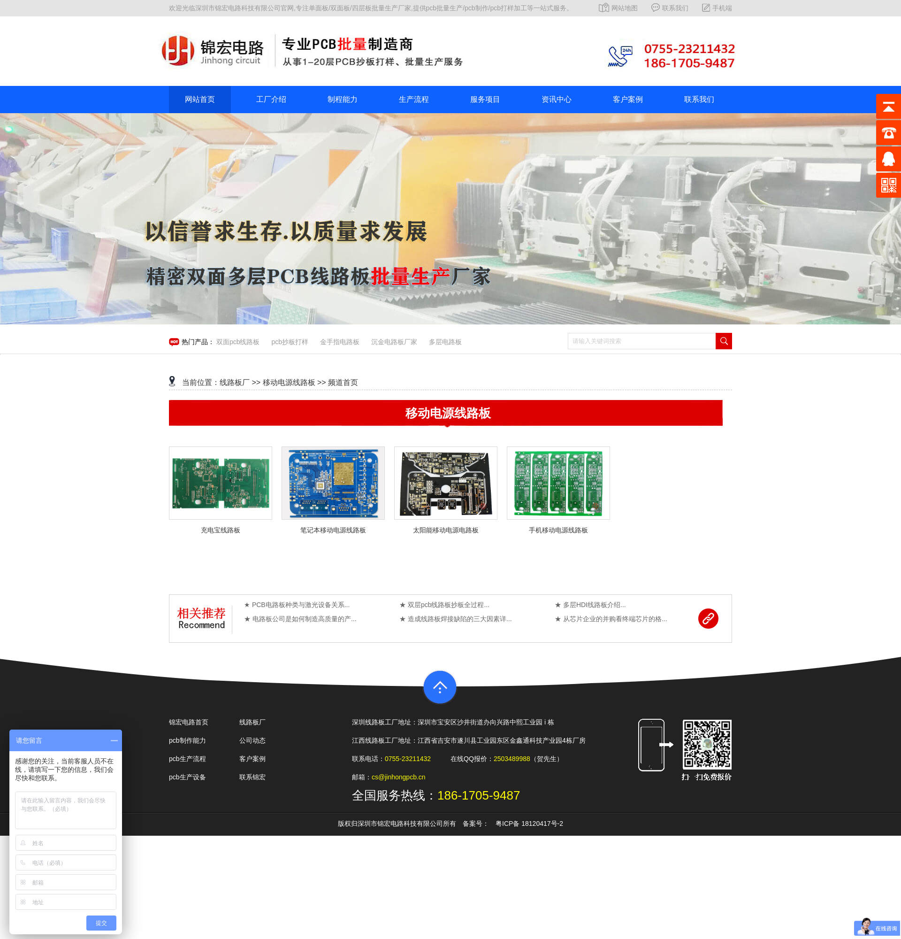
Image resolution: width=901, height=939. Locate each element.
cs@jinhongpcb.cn (399, 777)
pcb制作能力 (187, 740)
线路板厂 (235, 382)
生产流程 (414, 99)
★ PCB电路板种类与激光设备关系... (297, 604)
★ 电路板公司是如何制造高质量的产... (300, 619)
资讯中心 (557, 99)
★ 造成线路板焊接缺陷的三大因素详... (455, 619)
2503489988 (512, 758)
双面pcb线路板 (238, 342)
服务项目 (485, 99)
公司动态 (252, 740)
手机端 (717, 8)
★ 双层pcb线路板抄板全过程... (444, 604)
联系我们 (669, 8)
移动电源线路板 (289, 382)
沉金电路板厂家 (394, 342)
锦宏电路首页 (188, 722)
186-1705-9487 (478, 795)
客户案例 (628, 99)
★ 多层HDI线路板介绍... (590, 604)
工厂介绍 (271, 99)
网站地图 (618, 8)
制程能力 (343, 99)
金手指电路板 (339, 342)
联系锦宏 (252, 777)
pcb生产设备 (187, 777)
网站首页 (200, 99)
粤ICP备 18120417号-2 (529, 823)
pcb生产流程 (187, 758)
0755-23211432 (408, 758)
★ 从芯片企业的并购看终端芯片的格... (611, 619)
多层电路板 (445, 342)
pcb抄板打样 (289, 342)
